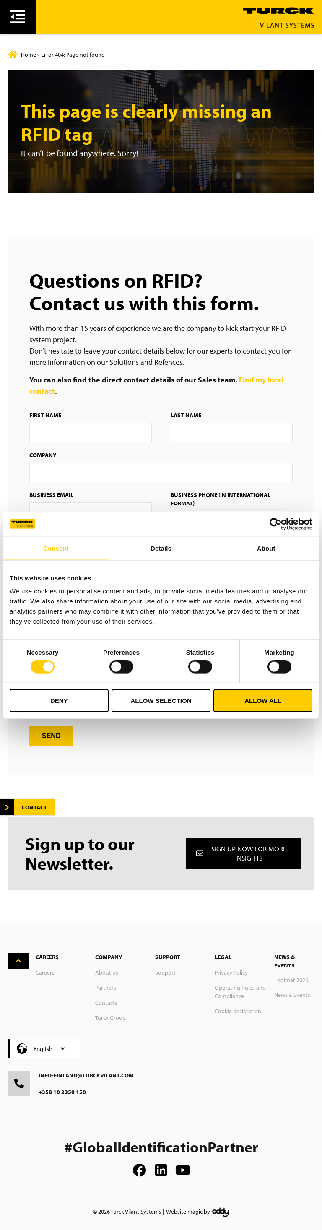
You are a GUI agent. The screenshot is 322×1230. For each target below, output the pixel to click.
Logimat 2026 (291, 980)
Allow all (262, 700)
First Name (45, 415)
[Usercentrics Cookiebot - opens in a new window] (275, 523)
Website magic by (188, 1211)
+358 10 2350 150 (62, 1092)
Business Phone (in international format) (220, 499)
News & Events (292, 995)
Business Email (51, 495)
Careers (45, 972)
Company (42, 455)
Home (28, 54)
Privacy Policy (231, 972)
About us (106, 972)
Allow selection (160, 700)
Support (165, 972)
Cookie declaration (238, 1011)
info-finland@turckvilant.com (86, 1075)
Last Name (186, 415)
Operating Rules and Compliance (240, 992)
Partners (105, 987)
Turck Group (110, 1018)
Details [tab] (161, 547)
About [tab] (266, 547)
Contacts (106, 1002)
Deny (59, 700)
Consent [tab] (56, 547)
